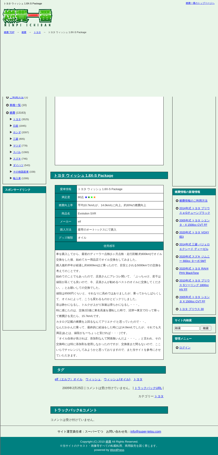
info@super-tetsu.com (146, 431)
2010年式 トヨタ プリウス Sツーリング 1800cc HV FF (194, 285)
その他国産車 (21, 171)
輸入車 (17, 178)
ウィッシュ (93, 379)
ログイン (185, 347)
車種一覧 (15, 105)
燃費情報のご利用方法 (193, 200)
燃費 (24, 32)
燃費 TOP (9, 32)
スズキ (17, 158)
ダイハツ (18, 165)
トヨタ (37, 32)
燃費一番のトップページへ (200, 3)
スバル (17, 152)
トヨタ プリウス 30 (191, 309)
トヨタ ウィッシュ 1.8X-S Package (83, 175)
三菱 (15, 138)
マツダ (17, 145)
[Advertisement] (92, 129)
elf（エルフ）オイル (68, 379)
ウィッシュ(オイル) (117, 379)
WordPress (117, 450)
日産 (15, 125)
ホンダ (17, 132)
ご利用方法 (17, 97)
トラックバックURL (148, 388)
